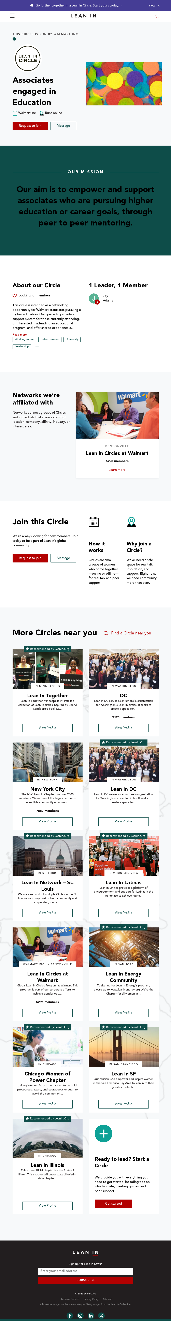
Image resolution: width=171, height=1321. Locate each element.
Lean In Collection (121, 1304)
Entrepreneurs (50, 339)
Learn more (123, 470)
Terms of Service (70, 1299)
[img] (48, 669)
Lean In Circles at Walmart (117, 453)
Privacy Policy (91, 1299)
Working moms (24, 339)
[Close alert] (154, 5)
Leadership (22, 346)
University (72, 339)
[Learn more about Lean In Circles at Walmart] (117, 415)
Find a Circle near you (127, 633)
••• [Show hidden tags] (37, 347)
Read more (20, 335)
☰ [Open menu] (12, 17)
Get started (113, 1203)
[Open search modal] (157, 16)
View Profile (47, 728)
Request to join (30, 126)
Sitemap (107, 1299)
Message (63, 126)
